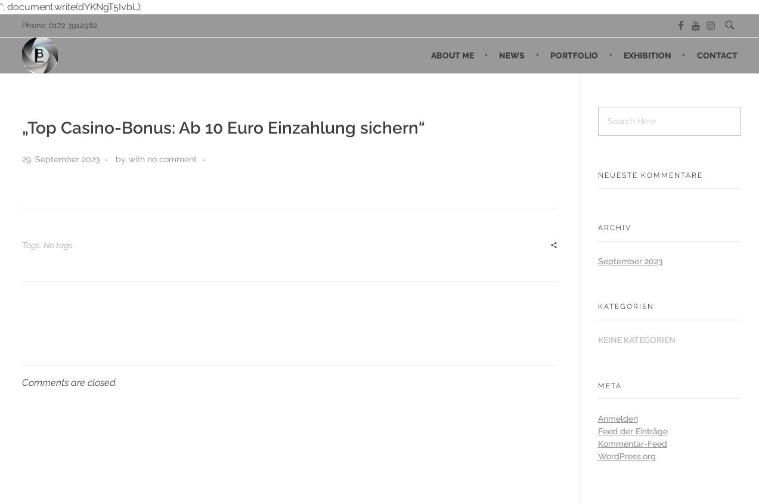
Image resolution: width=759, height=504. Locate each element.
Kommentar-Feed (632, 444)
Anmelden (618, 418)
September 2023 (630, 261)
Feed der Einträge (633, 431)
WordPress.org (627, 456)
